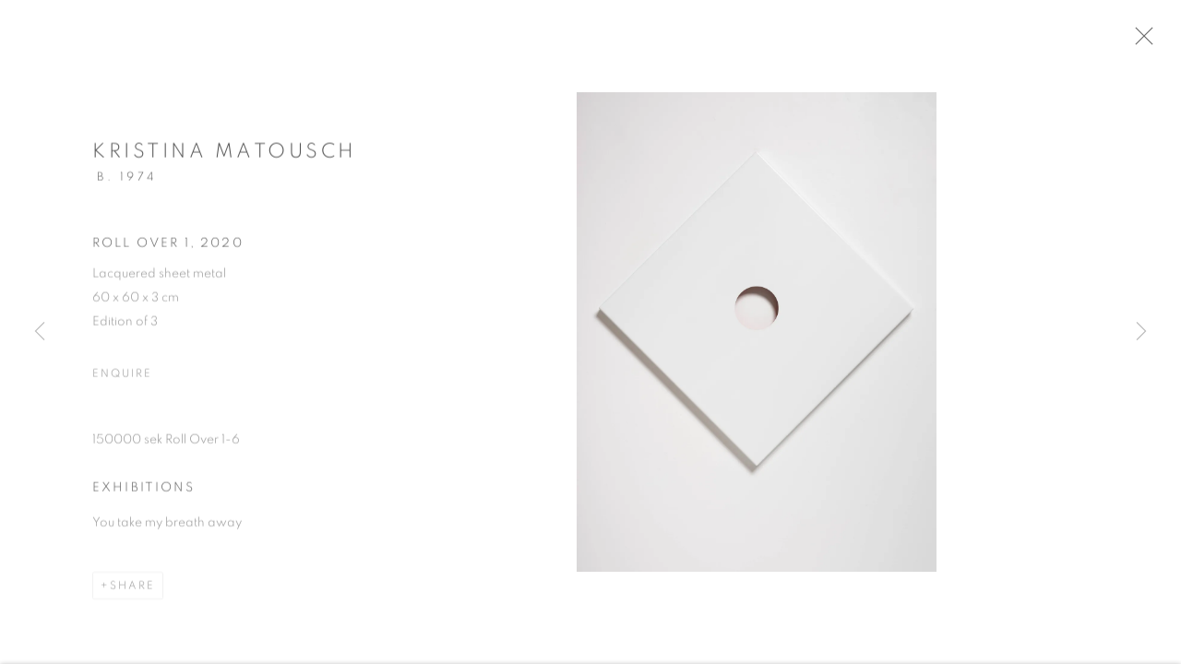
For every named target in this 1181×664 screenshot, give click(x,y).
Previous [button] (39, 332)
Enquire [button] (121, 383)
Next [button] (1141, 332)
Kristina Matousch (224, 161)
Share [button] (132, 595)
